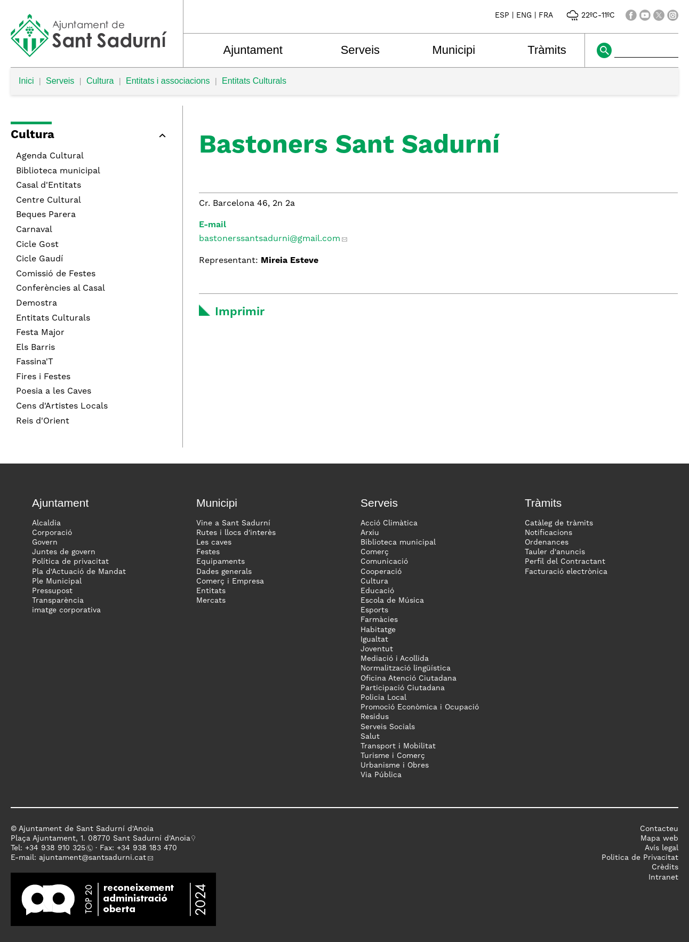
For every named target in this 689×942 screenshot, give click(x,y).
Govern (45, 542)
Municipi (453, 50)
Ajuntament (252, 50)
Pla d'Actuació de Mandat (79, 572)
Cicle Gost (37, 245)
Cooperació (381, 572)
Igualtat (374, 639)
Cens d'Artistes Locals (62, 406)
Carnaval (34, 230)
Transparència (58, 600)
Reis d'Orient (42, 421)
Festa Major (40, 333)
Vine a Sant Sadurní (233, 523)
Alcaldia (46, 523)
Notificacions (548, 533)
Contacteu (659, 829)
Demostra (36, 303)
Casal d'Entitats (48, 185)
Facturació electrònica (566, 572)
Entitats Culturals (254, 80)
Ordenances (546, 542)
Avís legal (661, 848)
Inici (26, 80)
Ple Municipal (57, 581)
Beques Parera (46, 215)
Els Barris (35, 348)
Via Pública (381, 775)
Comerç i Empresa (230, 581)
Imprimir (240, 312)
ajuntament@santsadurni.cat (92, 857)
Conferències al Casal (60, 288)
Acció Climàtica (389, 523)
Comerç (374, 552)
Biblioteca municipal (58, 171)
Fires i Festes (43, 377)
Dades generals (224, 572)
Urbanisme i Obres (394, 765)
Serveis (360, 50)
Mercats (211, 600)
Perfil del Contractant (565, 561)
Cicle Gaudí (39, 259)
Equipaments (220, 561)
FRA (546, 15)
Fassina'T (34, 362)
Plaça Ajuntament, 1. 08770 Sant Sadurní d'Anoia (100, 838)
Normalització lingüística (405, 668)
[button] (91, 137)
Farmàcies (379, 620)
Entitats (211, 591)
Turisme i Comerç (392, 756)
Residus (374, 717)
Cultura (100, 80)
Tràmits (546, 50)
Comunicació (384, 561)
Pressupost (52, 591)
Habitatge (378, 630)
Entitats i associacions (168, 80)
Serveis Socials (387, 727)
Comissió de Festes (55, 274)
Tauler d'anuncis (555, 552)
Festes (208, 552)
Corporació (52, 533)
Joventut (376, 649)
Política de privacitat (70, 561)
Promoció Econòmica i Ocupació (419, 707)
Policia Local (383, 697)
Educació (377, 591)
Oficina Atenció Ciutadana (408, 678)
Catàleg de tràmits (559, 523)
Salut (370, 736)
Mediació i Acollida (394, 658)
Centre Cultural (48, 200)
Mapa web (659, 838)
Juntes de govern (63, 552)
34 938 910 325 (57, 848)
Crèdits (665, 867)
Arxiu (369, 533)
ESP (502, 15)
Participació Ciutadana (402, 688)
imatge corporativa (66, 610)
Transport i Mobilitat (398, 746)
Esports (374, 610)
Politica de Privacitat (640, 857)
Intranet (663, 877)
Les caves (213, 542)
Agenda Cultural (50, 156)
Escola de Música (392, 600)
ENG (524, 15)
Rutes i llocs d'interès (236, 533)
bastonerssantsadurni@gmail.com (269, 239)
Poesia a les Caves (53, 391)
